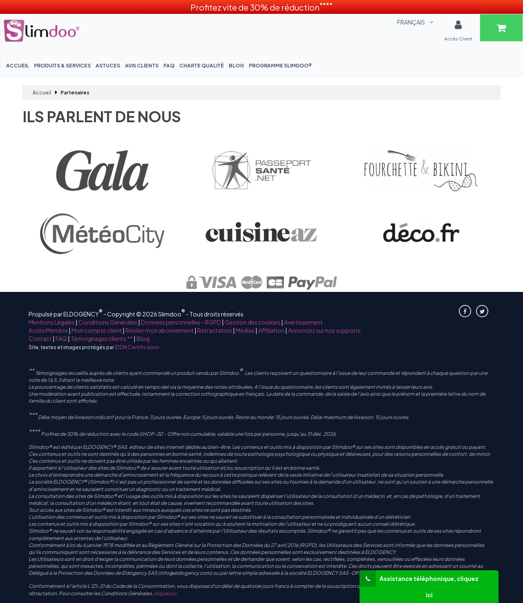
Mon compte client (97, 330)
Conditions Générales (107, 322)
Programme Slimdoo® (280, 66)
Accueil (17, 66)
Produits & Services (62, 66)
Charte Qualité (201, 66)
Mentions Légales (52, 322)
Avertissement (303, 322)
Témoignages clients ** (102, 338)
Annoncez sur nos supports (324, 330)
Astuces (108, 66)
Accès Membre (48, 330)
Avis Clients (142, 66)
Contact (40, 338)
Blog (236, 66)
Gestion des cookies (252, 322)
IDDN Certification (137, 347)
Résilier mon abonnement (159, 330)
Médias (245, 330)
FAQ (168, 66)
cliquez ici (165, 593)
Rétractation (214, 330)
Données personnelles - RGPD (181, 322)
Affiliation (271, 330)
